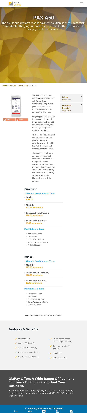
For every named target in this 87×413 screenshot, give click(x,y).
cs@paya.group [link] (9, 390)
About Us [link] (35, 377)
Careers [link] (34, 381)
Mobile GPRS (23, 85)
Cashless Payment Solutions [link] (72, 393)
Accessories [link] (65, 389)
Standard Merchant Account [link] (43, 400)
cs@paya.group (16, 335)
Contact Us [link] (36, 389)
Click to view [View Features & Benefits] (70, 108)
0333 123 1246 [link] (8, 380)
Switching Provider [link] (39, 408)
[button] (81, 3)
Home (4, 85)
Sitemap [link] (6, 409)
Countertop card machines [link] (72, 377)
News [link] (33, 385)
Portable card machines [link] (70, 381)
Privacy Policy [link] (9, 401)
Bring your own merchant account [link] (43, 404)
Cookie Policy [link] (9, 405)
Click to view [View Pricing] (70, 98)
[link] (15, 3)
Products (12, 85)
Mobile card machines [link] (70, 385)
